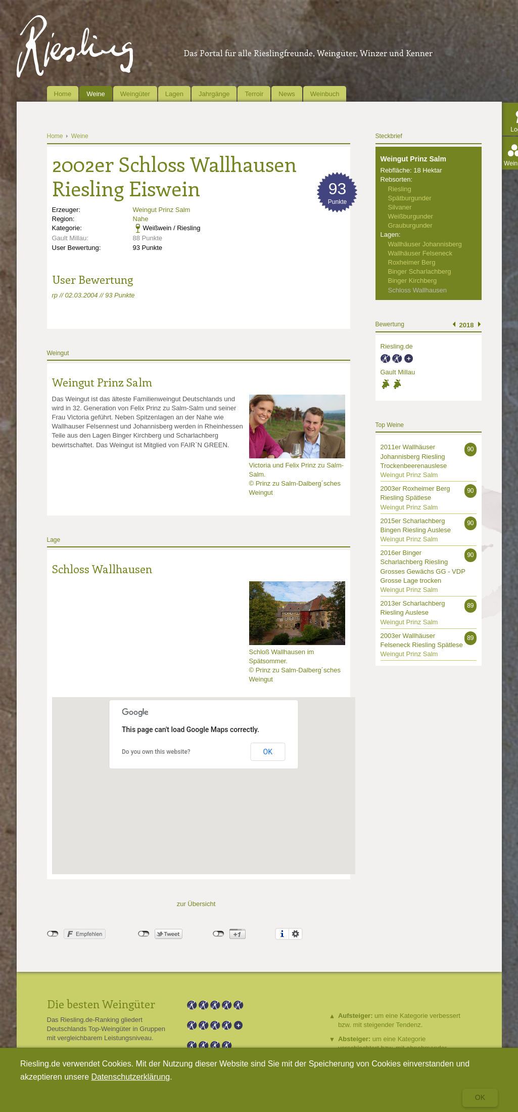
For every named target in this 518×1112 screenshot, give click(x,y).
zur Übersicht (196, 904)
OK (267, 752)
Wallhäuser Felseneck (420, 253)
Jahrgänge (214, 94)
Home (63, 94)
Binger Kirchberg (412, 280)
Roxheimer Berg (412, 262)
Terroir (254, 94)
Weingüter (135, 94)
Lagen (174, 94)
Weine (95, 94)
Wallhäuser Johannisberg (425, 244)
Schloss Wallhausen (102, 568)
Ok (480, 1097)
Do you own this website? (156, 751)
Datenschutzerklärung (130, 1077)
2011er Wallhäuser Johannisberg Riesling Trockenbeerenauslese (414, 456)
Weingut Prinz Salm (162, 209)
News (286, 94)
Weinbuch (325, 94)
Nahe (141, 219)
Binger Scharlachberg (419, 271)
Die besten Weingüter (101, 1003)
